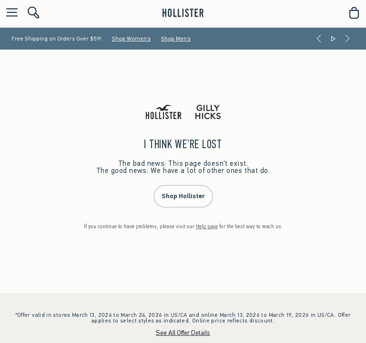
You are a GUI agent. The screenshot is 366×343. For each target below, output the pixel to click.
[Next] (347, 38)
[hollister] (183, 13)
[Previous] (319, 38)
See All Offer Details (183, 332)
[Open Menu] (9, 13)
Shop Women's (131, 38)
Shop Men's (176, 38)
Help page (207, 226)
